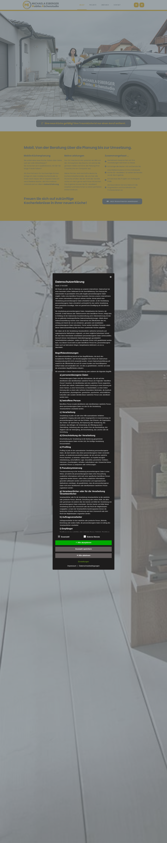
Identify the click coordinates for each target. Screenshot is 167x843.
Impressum (71, 566)
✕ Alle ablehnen (83, 555)
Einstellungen (83, 562)
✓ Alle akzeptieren (83, 543)
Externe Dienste (92, 536)
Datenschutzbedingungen (89, 566)
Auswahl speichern (83, 549)
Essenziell (63, 536)
